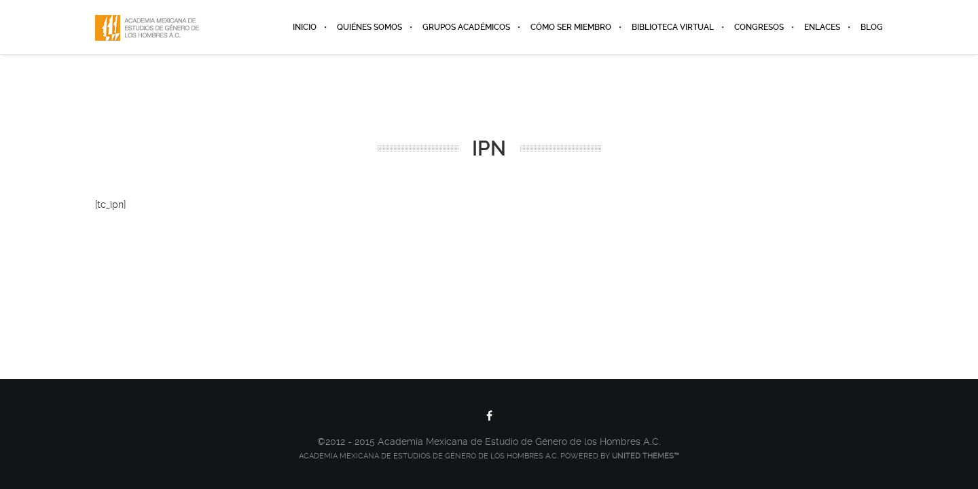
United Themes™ (645, 456)
